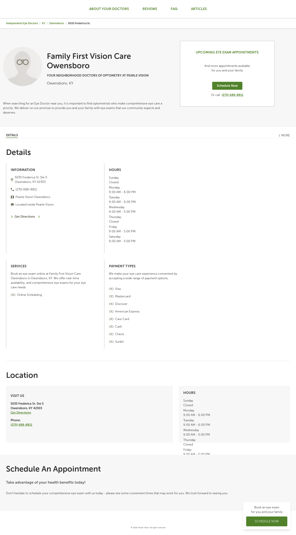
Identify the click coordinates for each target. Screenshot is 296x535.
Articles (199, 9)
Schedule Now (227, 85)
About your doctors (109, 9)
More (284, 135)
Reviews (150, 9)
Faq (174, 9)
